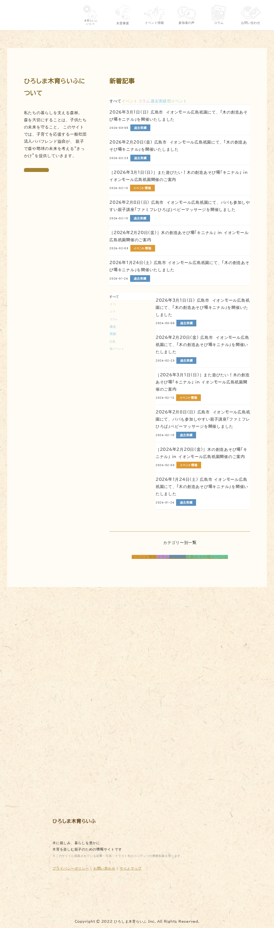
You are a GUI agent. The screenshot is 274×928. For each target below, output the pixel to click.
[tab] (129, 101)
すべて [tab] (115, 101)
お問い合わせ (104, 868)
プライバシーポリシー (70, 868)
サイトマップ (131, 868)
